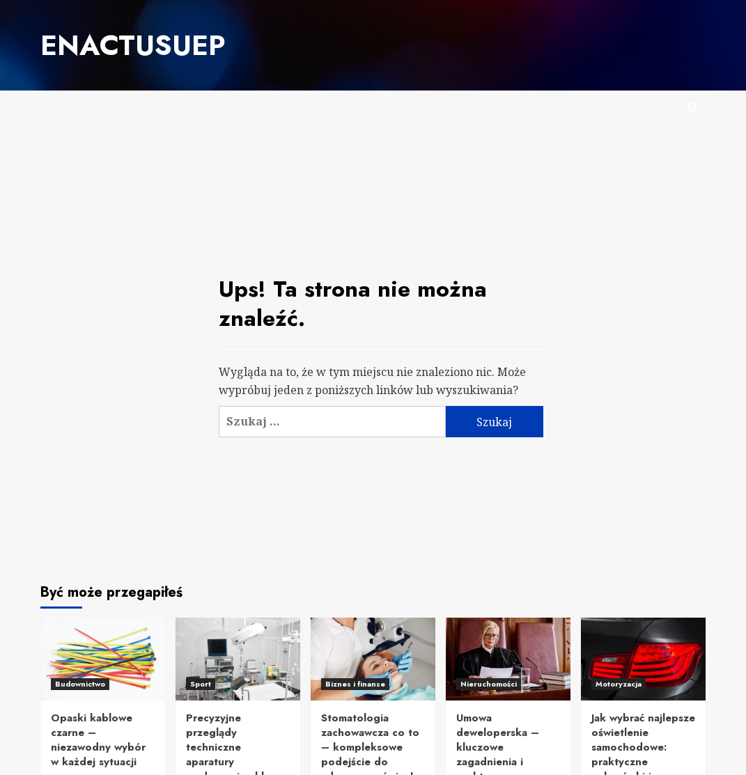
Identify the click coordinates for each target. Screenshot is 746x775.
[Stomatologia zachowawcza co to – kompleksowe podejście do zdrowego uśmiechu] (373, 657)
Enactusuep (125, 44)
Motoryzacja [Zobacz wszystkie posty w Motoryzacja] (619, 681)
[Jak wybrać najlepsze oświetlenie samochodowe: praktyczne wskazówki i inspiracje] (643, 657)
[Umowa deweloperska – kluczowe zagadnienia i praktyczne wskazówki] (508, 657)
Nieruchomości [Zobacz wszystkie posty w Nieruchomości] (488, 681)
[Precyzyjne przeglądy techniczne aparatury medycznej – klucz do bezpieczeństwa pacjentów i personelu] (238, 657)
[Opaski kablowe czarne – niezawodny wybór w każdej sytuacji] (102, 657)
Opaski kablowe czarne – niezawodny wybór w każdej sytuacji (98, 737)
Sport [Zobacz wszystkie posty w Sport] (200, 681)
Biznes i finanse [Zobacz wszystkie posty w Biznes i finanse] (355, 681)
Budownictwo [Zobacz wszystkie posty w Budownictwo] (80, 681)
